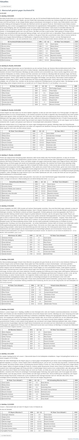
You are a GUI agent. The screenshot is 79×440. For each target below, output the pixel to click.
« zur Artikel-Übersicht (6, 6)
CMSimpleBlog (76, 438)
